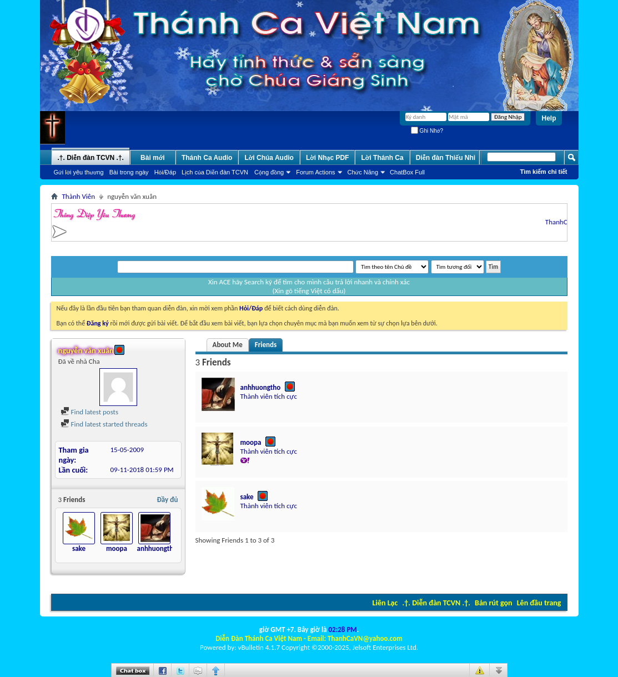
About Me (228, 344)
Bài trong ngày (129, 172)
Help (548, 118)
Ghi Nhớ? (427, 131)
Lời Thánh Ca (382, 158)
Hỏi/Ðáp (165, 172)
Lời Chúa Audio (268, 158)
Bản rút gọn (493, 603)
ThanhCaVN (565, 222)
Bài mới (152, 158)
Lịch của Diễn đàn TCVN (215, 172)
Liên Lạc (385, 603)
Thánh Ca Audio (207, 158)
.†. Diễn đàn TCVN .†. (436, 603)
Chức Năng (363, 172)
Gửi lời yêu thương (79, 172)
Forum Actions (315, 172)
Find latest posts (90, 412)
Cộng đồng (269, 172)
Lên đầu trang (539, 603)
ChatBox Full (407, 172)
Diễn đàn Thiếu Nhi (445, 158)
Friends (266, 344)
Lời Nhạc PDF (327, 158)
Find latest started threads (104, 424)
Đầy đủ (167, 499)
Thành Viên (79, 196)
